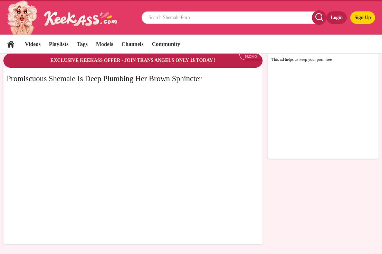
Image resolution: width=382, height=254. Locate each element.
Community (166, 44)
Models (104, 44)
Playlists (59, 44)
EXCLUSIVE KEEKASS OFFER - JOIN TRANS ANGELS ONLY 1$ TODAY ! (133, 60)
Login (337, 17)
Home (10, 44)
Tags (82, 44)
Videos (33, 44)
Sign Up (362, 17)
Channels (133, 44)
